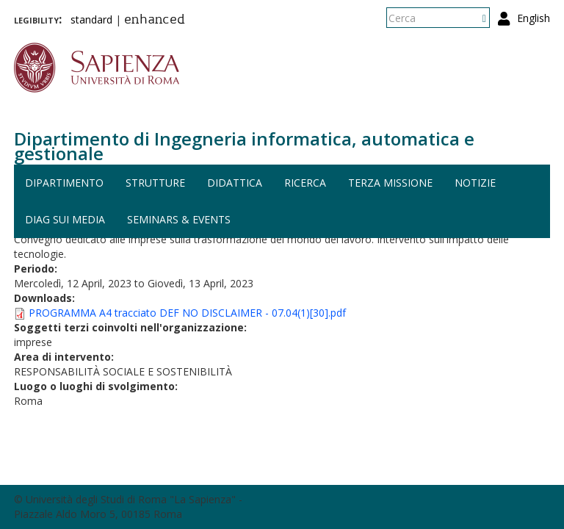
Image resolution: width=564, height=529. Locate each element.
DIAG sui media (65, 219)
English (533, 18)
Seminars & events (179, 219)
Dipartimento (64, 183)
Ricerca (305, 183)
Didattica (234, 183)
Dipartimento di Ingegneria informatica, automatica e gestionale (244, 145)
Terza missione (390, 183)
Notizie (475, 183)
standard (91, 19)
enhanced (154, 20)
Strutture (155, 183)
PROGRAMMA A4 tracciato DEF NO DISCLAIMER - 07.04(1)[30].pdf (187, 313)
